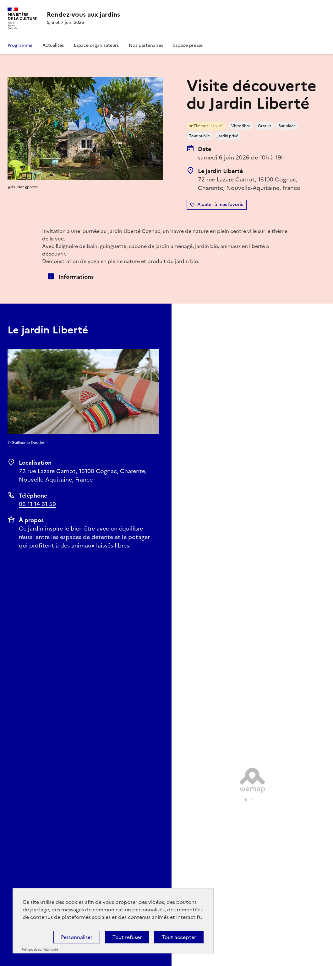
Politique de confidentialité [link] (40, 949)
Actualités (53, 45)
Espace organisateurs (96, 45)
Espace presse (188, 45)
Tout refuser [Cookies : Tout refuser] (127, 937)
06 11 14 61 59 (37, 504)
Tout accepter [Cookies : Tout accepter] (179, 937)
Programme (20, 45)
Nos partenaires (146, 45)
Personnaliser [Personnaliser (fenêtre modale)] (76, 937)
